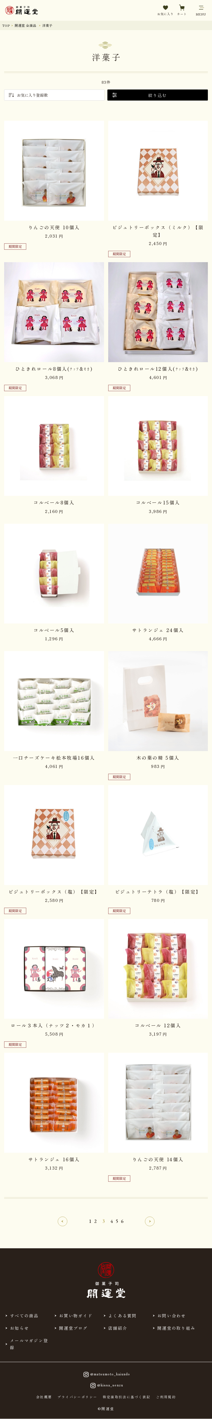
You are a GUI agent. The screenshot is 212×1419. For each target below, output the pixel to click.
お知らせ (19, 1328)
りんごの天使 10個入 (54, 227)
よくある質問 (122, 1315)
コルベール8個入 (54, 502)
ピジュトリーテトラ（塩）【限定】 (158, 891)
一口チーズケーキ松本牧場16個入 (54, 757)
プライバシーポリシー (77, 1397)
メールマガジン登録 (29, 1344)
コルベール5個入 (54, 629)
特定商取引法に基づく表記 (126, 1397)
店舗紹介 (117, 1328)
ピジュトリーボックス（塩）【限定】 (54, 891)
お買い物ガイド (75, 1315)
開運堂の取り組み (176, 1328)
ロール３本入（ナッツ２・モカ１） (54, 1025)
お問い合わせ (171, 1315)
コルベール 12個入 (158, 1025)
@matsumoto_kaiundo (106, 1374)
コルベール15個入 (158, 502)
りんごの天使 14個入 (158, 1159)
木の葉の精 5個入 (158, 757)
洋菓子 (47, 25)
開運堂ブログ (73, 1328)
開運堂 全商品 (25, 25)
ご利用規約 (166, 1397)
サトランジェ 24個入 (158, 629)
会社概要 (44, 1397)
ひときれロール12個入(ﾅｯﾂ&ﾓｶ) (158, 368)
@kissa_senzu (106, 1385)
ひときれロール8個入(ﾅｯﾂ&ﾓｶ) (54, 368)
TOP (6, 25)
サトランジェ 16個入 (54, 1159)
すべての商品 (24, 1315)
